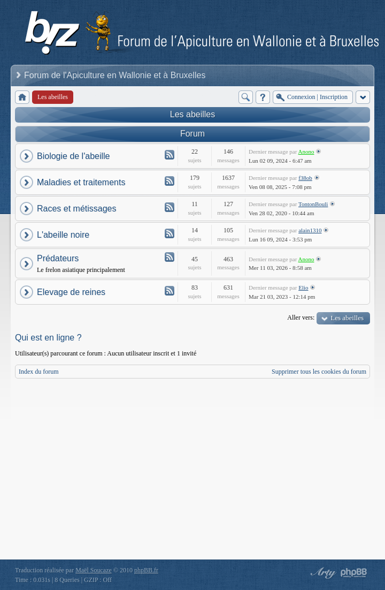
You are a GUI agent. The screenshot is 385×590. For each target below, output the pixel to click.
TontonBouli (313, 204)
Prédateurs (58, 258)
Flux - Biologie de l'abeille (169, 155)
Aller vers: (300, 317)
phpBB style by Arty (322, 572)
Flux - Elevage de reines (169, 291)
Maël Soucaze (93, 570)
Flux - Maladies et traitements (169, 181)
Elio (303, 287)
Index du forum (39, 371)
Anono (306, 151)
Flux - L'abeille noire (169, 233)
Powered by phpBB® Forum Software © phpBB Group (354, 572)
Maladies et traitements (81, 182)
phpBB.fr (146, 570)
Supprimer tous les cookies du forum (319, 371)
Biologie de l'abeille (73, 156)
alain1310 (309, 230)
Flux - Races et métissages (169, 207)
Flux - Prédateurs (169, 257)
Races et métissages (77, 208)
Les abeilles (192, 114)
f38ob (305, 178)
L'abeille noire (63, 234)
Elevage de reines (71, 292)
